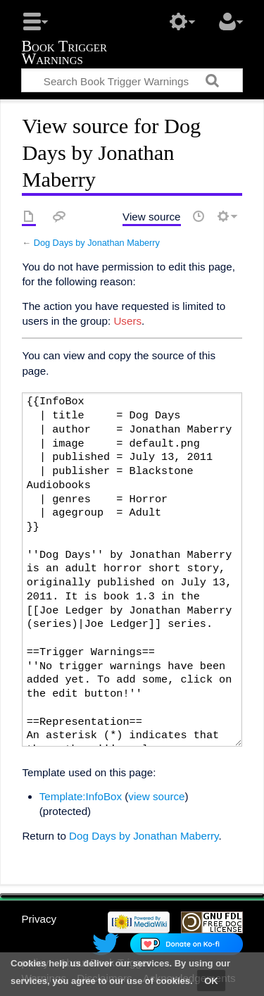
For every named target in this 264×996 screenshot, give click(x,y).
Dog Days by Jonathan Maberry (97, 242)
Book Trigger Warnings (64, 54)
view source (156, 796)
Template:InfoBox (80, 796)
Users (127, 321)
